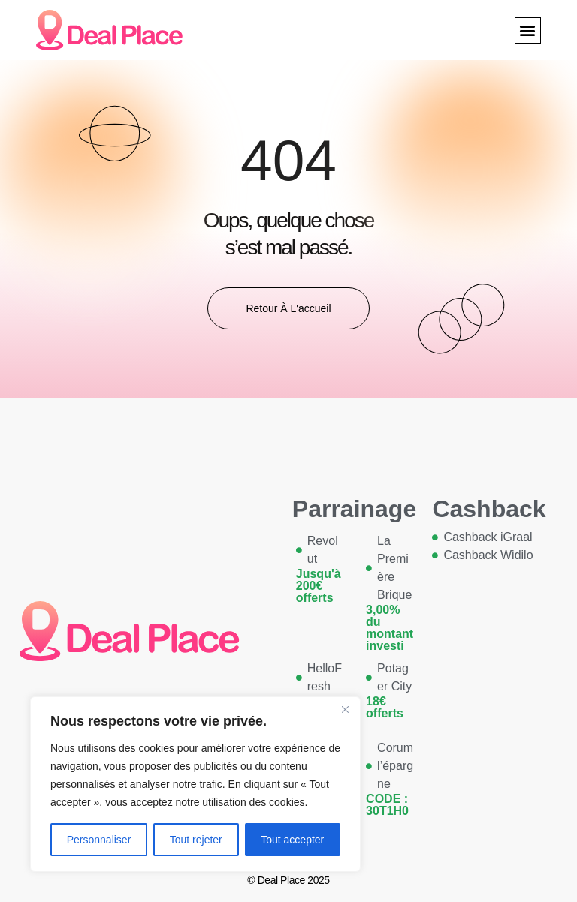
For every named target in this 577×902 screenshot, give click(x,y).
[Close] (345, 709)
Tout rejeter (196, 840)
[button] (528, 30)
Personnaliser (99, 840)
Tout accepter (292, 840)
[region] (195, 784)
